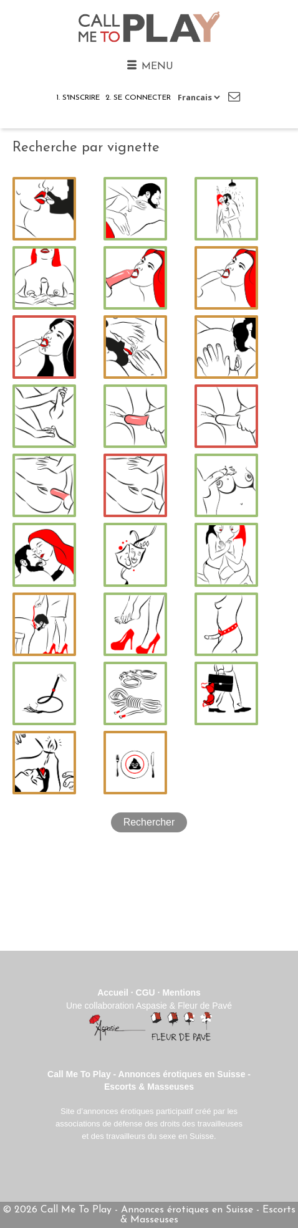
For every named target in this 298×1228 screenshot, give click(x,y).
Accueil (112, 992)
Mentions (181, 992)
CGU (145, 992)
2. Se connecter (138, 98)
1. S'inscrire (78, 98)
